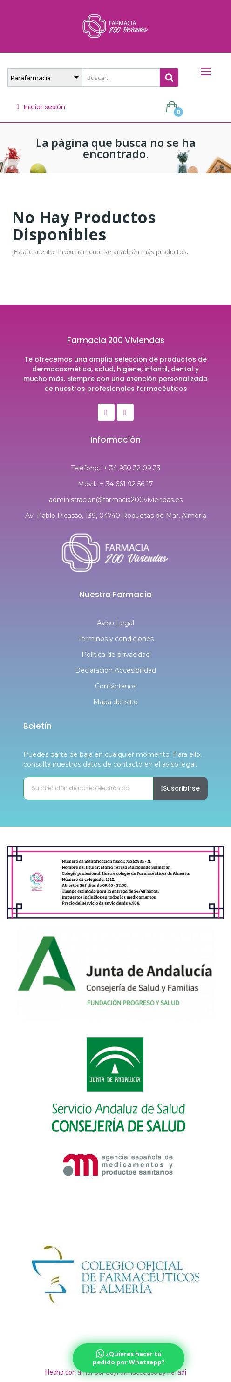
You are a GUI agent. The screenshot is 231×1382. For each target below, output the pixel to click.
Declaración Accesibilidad (115, 670)
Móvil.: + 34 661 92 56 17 (115, 484)
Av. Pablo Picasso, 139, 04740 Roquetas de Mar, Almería (115, 515)
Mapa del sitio (115, 702)
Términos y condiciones (116, 639)
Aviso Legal (115, 623)
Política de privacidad (116, 654)
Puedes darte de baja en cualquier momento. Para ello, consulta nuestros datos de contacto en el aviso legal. (112, 759)
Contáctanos (115, 686)
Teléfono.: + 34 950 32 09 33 (116, 468)
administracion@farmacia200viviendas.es (116, 500)
